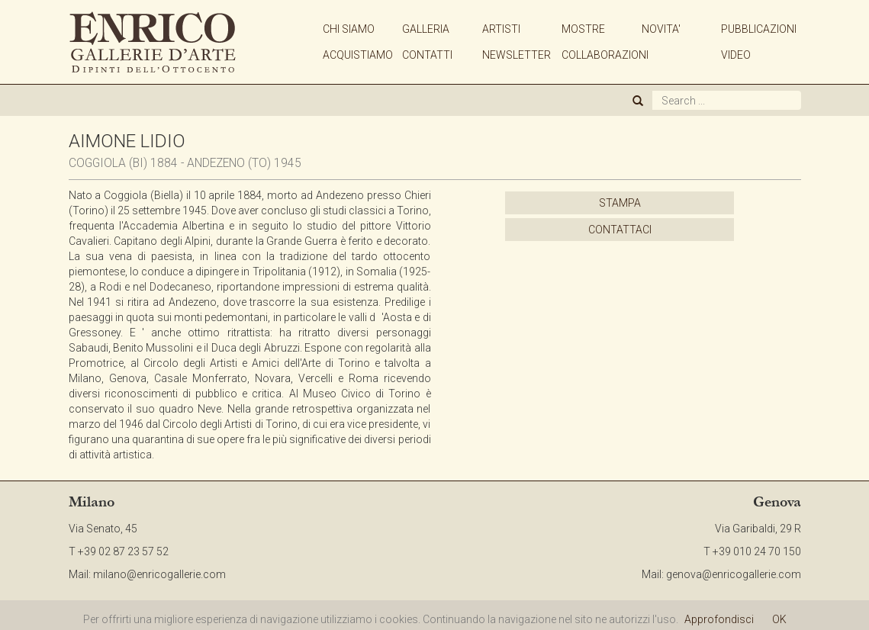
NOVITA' (661, 29)
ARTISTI (501, 29)
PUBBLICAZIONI (759, 29)
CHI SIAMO (349, 29)
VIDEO (736, 55)
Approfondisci (719, 619)
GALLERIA (425, 29)
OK (779, 619)
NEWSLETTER (516, 55)
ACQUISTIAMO (358, 55)
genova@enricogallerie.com (733, 574)
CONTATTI (427, 55)
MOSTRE (583, 29)
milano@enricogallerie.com (159, 574)
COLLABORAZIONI (605, 55)
